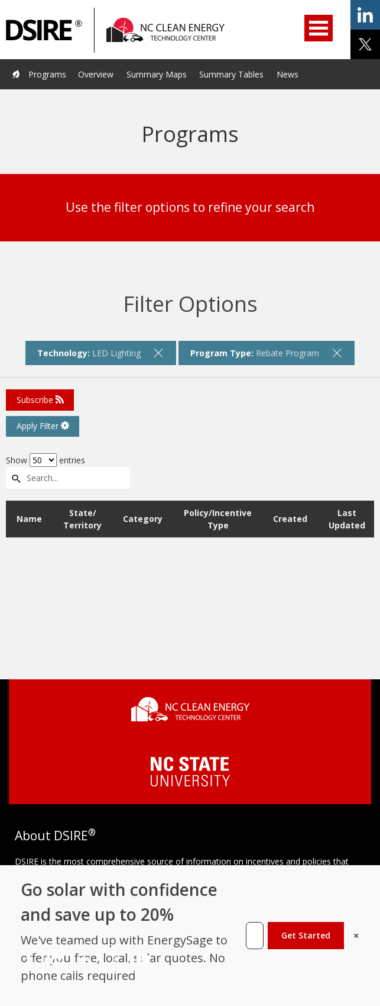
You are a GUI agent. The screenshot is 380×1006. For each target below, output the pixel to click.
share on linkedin (365, 15)
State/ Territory (82, 519)
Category (143, 518)
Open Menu (318, 28)
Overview (95, 74)
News (287, 74)
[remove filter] (158, 353)
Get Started (305, 935)
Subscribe (40, 399)
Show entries (45, 460)
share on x (365, 44)
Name (29, 518)
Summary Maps (156, 74)
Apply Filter (43, 425)
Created (290, 518)
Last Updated (347, 519)
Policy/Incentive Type (218, 519)
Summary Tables (231, 74)
